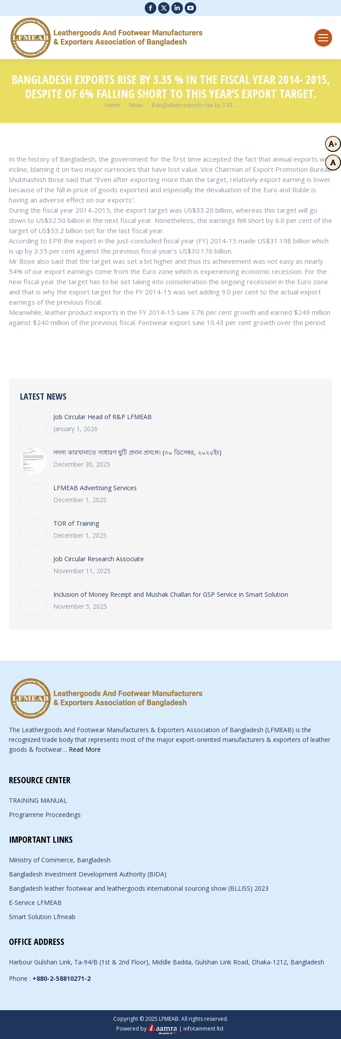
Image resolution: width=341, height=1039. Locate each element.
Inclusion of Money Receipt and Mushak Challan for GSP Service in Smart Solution (170, 594)
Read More (85, 749)
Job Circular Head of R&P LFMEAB (102, 416)
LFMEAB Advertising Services (95, 488)
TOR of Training (76, 523)
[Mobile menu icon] (323, 38)
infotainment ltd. (204, 1028)
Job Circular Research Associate (98, 559)
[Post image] (33, 425)
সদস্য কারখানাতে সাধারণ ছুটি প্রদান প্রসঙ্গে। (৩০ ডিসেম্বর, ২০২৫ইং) (137, 452)
